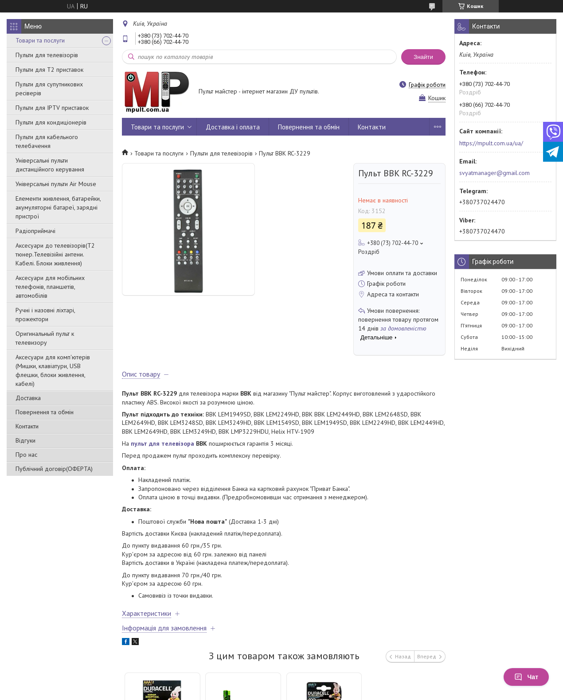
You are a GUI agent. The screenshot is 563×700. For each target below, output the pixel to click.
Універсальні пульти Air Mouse (56, 184)
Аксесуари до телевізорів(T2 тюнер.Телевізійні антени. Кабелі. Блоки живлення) (55, 254)
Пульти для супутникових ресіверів (49, 88)
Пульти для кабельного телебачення (47, 141)
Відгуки (25, 440)
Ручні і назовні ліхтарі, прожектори (45, 314)
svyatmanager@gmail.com (494, 173)
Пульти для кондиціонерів (51, 122)
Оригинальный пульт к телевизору (45, 338)
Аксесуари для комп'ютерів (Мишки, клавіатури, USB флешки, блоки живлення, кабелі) (53, 370)
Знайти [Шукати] (423, 57)
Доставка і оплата (233, 127)
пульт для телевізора (162, 443)
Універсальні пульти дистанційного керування (50, 164)
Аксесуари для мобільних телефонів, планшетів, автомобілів (50, 286)
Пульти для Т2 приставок (49, 70)
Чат (526, 677)
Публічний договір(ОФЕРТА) (54, 469)
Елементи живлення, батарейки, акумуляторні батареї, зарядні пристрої (58, 207)
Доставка (28, 398)
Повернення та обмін (45, 412)
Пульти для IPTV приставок (52, 108)
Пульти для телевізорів (47, 55)
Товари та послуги (40, 40)
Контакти (27, 426)
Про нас (26, 455)
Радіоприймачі (35, 231)
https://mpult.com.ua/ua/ (491, 143)
